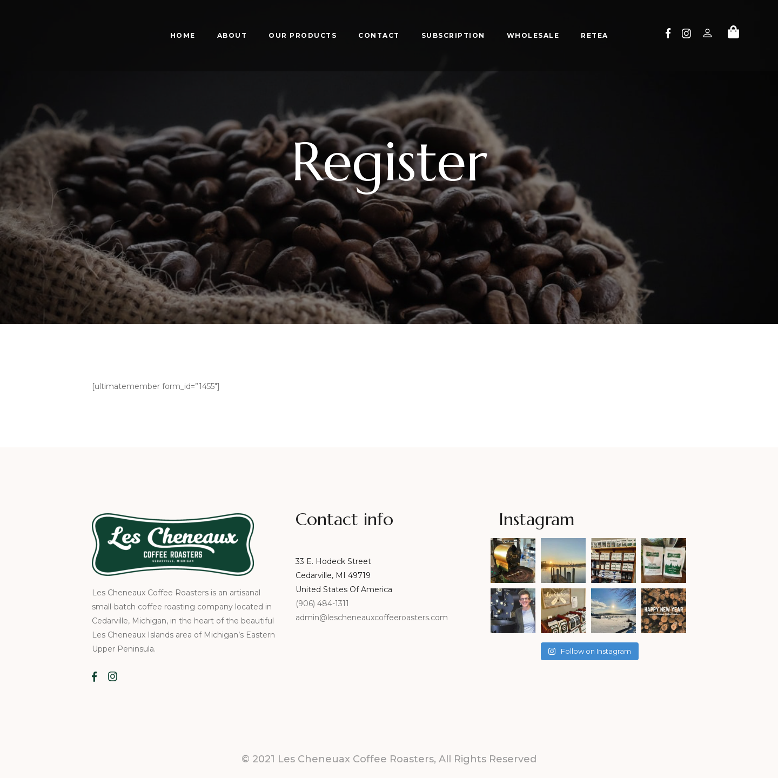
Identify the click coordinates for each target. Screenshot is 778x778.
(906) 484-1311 (323, 603)
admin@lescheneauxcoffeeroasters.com (372, 617)
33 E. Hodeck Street (333, 561)
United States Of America (344, 589)
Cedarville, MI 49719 (333, 575)
